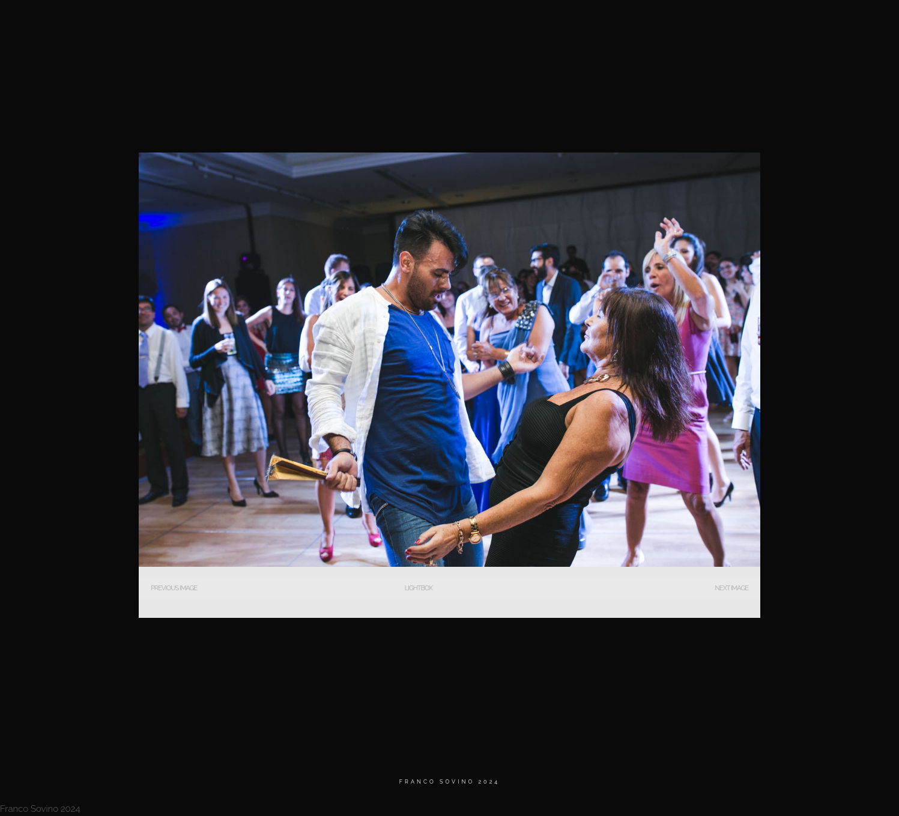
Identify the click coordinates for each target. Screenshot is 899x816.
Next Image (731, 588)
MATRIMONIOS (622, 24)
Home (563, 24)
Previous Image (174, 588)
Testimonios (730, 24)
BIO (677, 24)
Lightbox (418, 588)
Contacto (797, 24)
